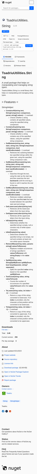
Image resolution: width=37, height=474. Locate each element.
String (5, 401)
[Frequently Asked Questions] (4, 449)
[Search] (31, 8)
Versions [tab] (7, 66)
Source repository (10, 359)
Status (5, 439)
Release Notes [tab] (19, 66)
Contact (5, 429)
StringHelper (14, 401)
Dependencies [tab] (8, 61)
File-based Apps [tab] (8, 42)
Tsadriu (9, 393)
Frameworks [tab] (20, 57)
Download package (11, 368)
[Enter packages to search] (15, 8)
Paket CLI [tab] (12, 39)
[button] (29, 45)
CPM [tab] (4, 39)
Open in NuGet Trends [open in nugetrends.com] (12, 376)
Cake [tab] (17, 42)
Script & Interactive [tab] (23, 39)
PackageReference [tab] (23, 36)
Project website (10, 355)
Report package (10, 380)
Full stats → (5, 330)
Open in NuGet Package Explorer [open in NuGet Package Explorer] (16, 372)
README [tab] (7, 57)
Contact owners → (8, 389)
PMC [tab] (13, 36)
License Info (8, 363)
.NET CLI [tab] (5, 36)
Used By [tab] (21, 61)
